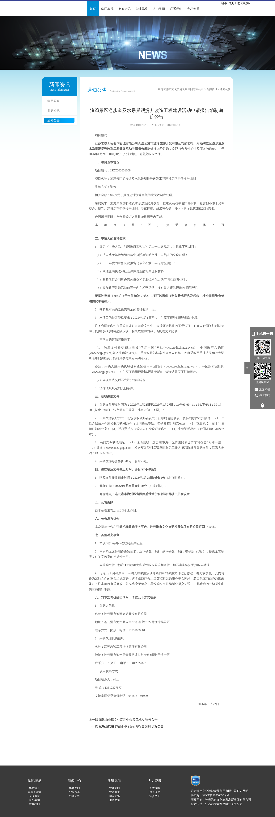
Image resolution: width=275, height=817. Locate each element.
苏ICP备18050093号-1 (215, 795)
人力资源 (159, 8)
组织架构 (34, 800)
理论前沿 (114, 796)
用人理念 (154, 792)
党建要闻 (114, 788)
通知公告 (53, 120)
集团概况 (107, 8)
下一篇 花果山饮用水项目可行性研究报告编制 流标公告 (126, 726)
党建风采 (142, 8)
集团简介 (34, 788)
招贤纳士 (154, 796)
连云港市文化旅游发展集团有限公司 (182, 89)
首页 (93, 8)
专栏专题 (193, 8)
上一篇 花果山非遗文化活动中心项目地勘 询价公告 (123, 719)
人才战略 (154, 788)
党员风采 (114, 792)
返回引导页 (227, 3)
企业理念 (34, 796)
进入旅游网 (244, 3)
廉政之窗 (114, 800)
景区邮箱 (264, 389)
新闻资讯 (124, 8)
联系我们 (176, 8)
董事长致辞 (34, 792)
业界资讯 (53, 110)
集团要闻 (53, 101)
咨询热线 (264, 395)
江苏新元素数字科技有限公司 (224, 804)
